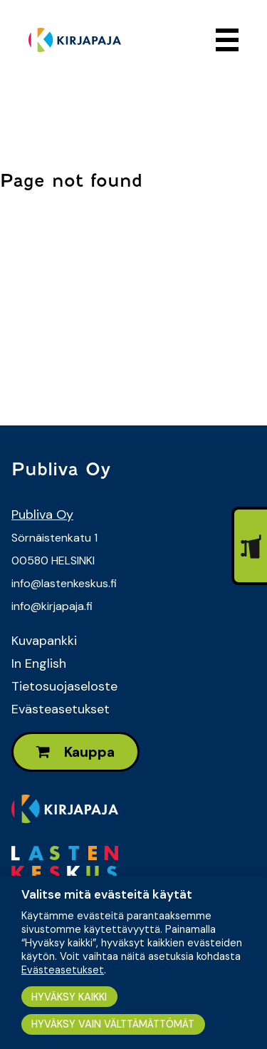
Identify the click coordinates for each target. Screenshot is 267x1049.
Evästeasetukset (60, 709)
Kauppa (75, 752)
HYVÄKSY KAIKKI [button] (69, 997)
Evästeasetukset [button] (62, 970)
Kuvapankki (44, 640)
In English (38, 663)
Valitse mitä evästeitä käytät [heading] (106, 894)
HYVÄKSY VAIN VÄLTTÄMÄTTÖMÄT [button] (112, 1024)
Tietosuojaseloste (64, 686)
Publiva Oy (42, 514)
